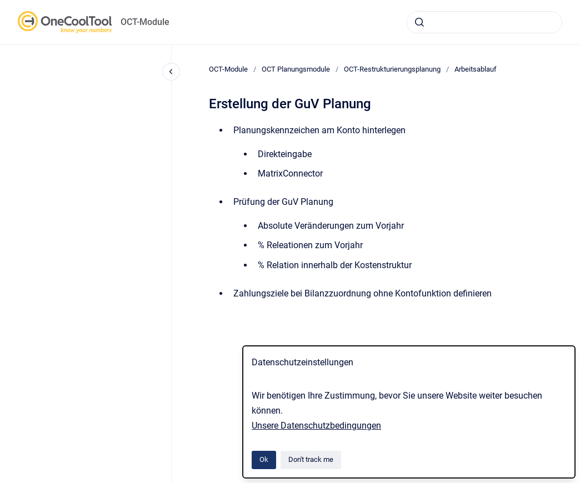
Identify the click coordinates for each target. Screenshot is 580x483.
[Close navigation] (171, 71)
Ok (263, 459)
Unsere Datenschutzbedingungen (316, 425)
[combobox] (484, 22)
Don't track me (310, 459)
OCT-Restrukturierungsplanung (392, 69)
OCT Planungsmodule (296, 69)
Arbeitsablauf (475, 69)
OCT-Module (145, 22)
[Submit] (419, 22)
